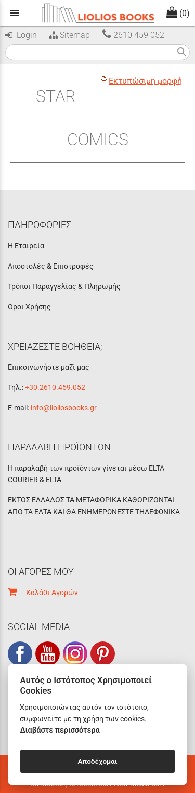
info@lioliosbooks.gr (64, 408)
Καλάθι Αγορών (43, 592)
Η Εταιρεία (26, 246)
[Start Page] (98, 13)
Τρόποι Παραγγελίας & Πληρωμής (64, 286)
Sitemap (68, 35)
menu (14, 13)
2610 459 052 (133, 35)
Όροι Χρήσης (29, 307)
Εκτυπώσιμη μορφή (145, 81)
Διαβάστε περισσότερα (59, 730)
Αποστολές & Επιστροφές (51, 266)
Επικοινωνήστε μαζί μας (48, 367)
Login (21, 35)
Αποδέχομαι (97, 761)
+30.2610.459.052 (55, 387)
